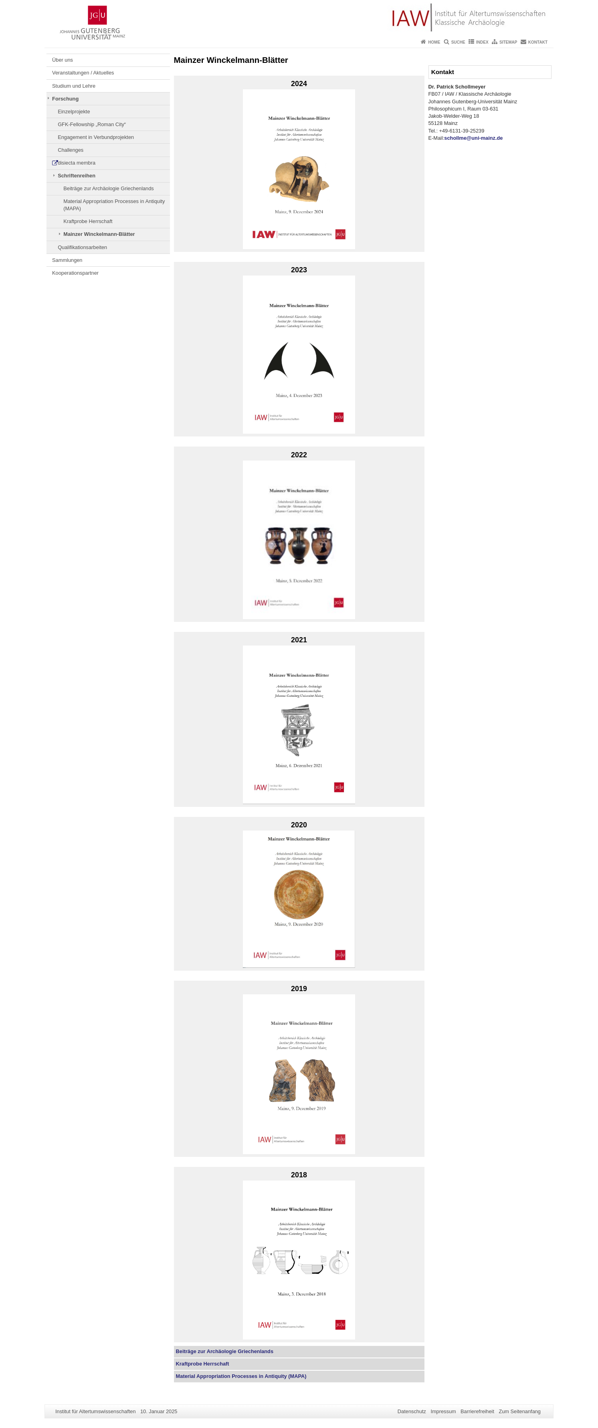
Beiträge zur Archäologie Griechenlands (108, 188)
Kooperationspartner (75, 273)
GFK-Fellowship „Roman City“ (92, 124)
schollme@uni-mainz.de (473, 138)
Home (434, 42)
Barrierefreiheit (477, 1411)
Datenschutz (412, 1411)
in (241, 1376)
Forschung (65, 99)
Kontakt (537, 42)
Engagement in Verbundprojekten (96, 137)
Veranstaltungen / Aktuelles (83, 73)
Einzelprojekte (74, 112)
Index (482, 42)
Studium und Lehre (73, 86)
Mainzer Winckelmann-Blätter (99, 234)
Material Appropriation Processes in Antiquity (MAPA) (114, 204)
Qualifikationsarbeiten (82, 247)
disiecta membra (76, 163)
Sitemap (508, 42)
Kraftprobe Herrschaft (87, 221)
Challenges (70, 150)
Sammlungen (67, 260)
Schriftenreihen (76, 176)
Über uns (62, 60)
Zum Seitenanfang (520, 1411)
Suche (458, 42)
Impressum (443, 1411)
